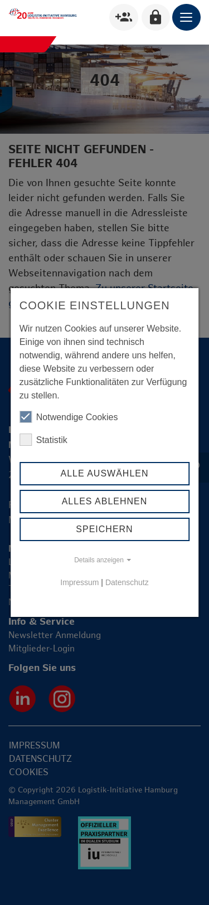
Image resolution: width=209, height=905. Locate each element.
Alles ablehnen (105, 501)
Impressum (79, 582)
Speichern (104, 529)
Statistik (43, 440)
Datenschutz (127, 582)
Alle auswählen (104, 473)
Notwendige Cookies (69, 417)
